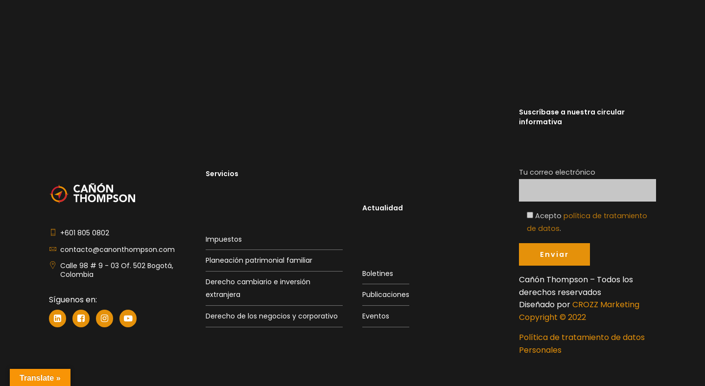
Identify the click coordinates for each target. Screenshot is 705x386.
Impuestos (224, 239)
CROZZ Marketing (605, 304)
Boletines (377, 273)
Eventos (375, 316)
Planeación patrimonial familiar (259, 260)
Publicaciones (385, 294)
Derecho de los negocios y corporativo (272, 316)
